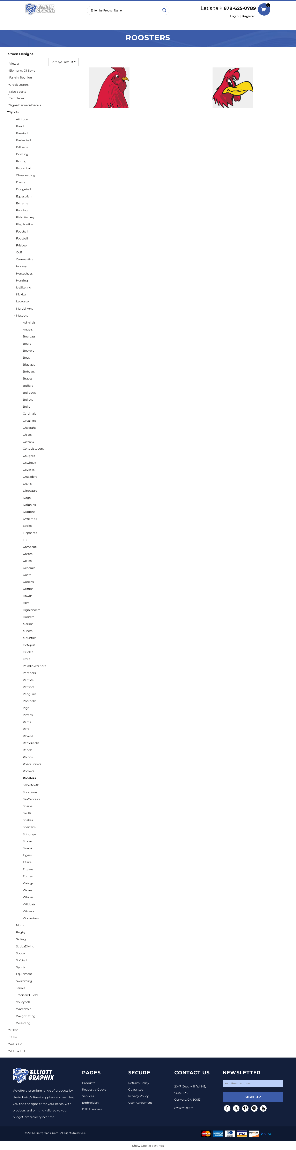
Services (88, 1096)
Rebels (27, 750)
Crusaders (30, 477)
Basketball (23, 140)
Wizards (29, 911)
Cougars (29, 456)
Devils (27, 484)
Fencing (22, 210)
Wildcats (29, 904)
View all (14, 63)
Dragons (29, 512)
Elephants (30, 533)
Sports (14, 112)
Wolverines (31, 918)
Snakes (28, 820)
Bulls (26, 406)
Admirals (29, 322)
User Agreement (140, 1102)
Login (234, 16)
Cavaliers (29, 421)
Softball (21, 960)
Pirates (28, 715)
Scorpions (30, 792)
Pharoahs (29, 701)
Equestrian (23, 196)
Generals (29, 568)
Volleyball (23, 1002)
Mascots (22, 315)
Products (88, 1083)
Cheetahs (29, 428)
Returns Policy (138, 1083)
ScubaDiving (25, 946)
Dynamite (30, 519)
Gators (27, 554)
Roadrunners (32, 764)
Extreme (22, 203)
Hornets (28, 617)
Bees (26, 357)
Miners (27, 631)
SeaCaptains (31, 799)
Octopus (29, 645)
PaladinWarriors (34, 666)
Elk (25, 540)
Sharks (27, 806)
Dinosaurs (30, 490)
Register (248, 16)
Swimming (24, 981)
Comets (28, 441)
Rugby (20, 932)
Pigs (26, 708)
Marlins (28, 624)
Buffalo (28, 386)
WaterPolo (23, 1009)
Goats (27, 575)
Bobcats (29, 371)
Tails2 (13, 1037)
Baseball (22, 133)
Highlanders (31, 610)
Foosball (22, 231)
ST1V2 (13, 1030)
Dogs (27, 498)
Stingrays (29, 834)
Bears (27, 343)
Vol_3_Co (15, 1044)
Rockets (28, 771)
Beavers (28, 350)
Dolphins (29, 505)
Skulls (27, 813)
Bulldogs (29, 392)
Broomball (23, 168)
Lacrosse (22, 301)
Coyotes (29, 470)
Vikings (28, 883)
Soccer (21, 953)
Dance (20, 182)
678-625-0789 (240, 8)
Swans (27, 848)
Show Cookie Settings (148, 1146)
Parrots (28, 680)
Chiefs (27, 435)
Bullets (28, 399)
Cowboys (29, 463)
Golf (19, 252)
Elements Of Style (22, 70)
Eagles (27, 526)
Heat (26, 603)
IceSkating (23, 287)
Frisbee (21, 245)
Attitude (22, 119)
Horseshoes (24, 273)
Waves (27, 890)
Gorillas (28, 582)
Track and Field (27, 995)
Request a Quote (94, 1089)
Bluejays (29, 364)
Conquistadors (33, 448)
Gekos (27, 561)
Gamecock (30, 547)
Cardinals (29, 413)
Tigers (27, 855)
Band (20, 126)
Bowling (22, 154)
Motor (20, 925)
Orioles (28, 652)
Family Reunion (20, 77)
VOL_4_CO (17, 1051)
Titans (27, 862)
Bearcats (29, 336)
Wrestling (23, 1023)
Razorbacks (31, 743)
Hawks (27, 596)
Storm (27, 841)
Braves (27, 378)
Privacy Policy (138, 1096)
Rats (26, 729)
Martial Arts (24, 308)
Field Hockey (25, 217)
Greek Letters (19, 85)
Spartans (29, 827)
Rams (27, 722)
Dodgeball (23, 189)
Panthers (29, 673)
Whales (28, 897)
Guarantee (135, 1089)
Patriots (28, 687)
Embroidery (90, 1102)
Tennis (20, 988)
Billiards (22, 147)
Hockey (21, 266)
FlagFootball (25, 224)
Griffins (28, 589)
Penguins (29, 694)
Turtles (28, 876)
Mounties (29, 638)
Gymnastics (24, 259)
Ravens (28, 736)
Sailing (21, 939)
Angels (28, 329)
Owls (26, 659)
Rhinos (28, 757)
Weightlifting (25, 1016)
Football (22, 238)
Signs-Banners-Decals (25, 105)
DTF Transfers (92, 1109)
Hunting (22, 280)
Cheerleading (25, 175)
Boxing (21, 161)
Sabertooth (31, 785)
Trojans (28, 869)
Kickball (21, 294)
